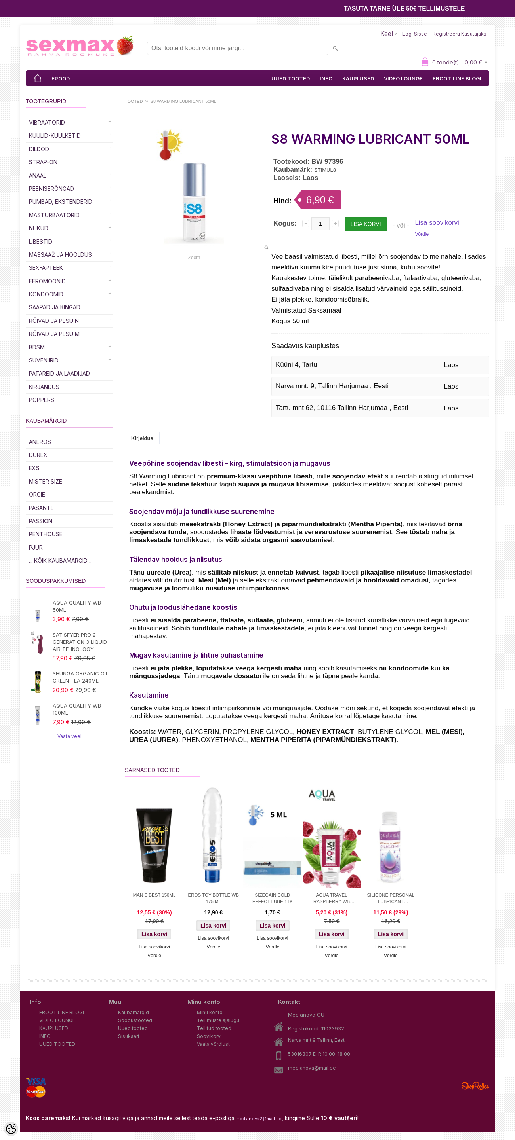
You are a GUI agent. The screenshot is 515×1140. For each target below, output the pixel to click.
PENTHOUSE (46, 534)
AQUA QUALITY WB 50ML (77, 606)
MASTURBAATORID (54, 215)
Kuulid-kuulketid (55, 135)
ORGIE (37, 494)
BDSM (37, 347)
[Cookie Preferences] (11, 1129)
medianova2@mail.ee (259, 1118)
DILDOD (39, 149)
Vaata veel (69, 736)
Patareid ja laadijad (59, 373)
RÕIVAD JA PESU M (54, 333)
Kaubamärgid (133, 1012)
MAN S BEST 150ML (154, 895)
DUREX (38, 454)
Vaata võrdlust (213, 1044)
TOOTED (134, 101)
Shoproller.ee (475, 1086)
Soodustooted (135, 1020)
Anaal (37, 175)
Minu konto (210, 1012)
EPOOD (61, 78)
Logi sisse (414, 34)
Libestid (40, 241)
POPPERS (41, 399)
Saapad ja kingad (54, 307)
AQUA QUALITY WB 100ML (77, 709)
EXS (34, 468)
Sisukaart (128, 1036)
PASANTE (41, 508)
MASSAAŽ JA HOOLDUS (60, 254)
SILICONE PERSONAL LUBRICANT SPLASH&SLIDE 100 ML (390, 899)
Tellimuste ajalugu (218, 1020)
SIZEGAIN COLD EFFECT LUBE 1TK (272, 898)
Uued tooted (133, 1028)
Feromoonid (47, 281)
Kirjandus (44, 386)
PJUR (36, 547)
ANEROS (40, 441)
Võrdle (422, 234)
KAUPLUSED (358, 78)
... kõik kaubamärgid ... (61, 560)
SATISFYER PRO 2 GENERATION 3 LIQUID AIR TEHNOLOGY (80, 642)
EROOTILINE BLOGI (457, 78)
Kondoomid (46, 294)
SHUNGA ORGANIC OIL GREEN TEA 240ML (81, 677)
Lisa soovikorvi (437, 222)
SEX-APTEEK (46, 267)
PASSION (40, 521)
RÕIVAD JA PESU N (54, 320)
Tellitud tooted (214, 1028)
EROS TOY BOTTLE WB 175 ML (213, 898)
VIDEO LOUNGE (403, 78)
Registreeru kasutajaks (459, 34)
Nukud (38, 228)
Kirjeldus (142, 438)
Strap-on (43, 162)
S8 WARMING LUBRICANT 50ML (183, 101)
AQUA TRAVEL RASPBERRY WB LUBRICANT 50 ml (332, 899)
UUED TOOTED (290, 78)
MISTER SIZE (45, 481)
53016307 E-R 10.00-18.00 (319, 1054)
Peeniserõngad (51, 188)
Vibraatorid (47, 122)
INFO (326, 78)
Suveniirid (44, 360)
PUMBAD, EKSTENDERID (60, 201)
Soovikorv (209, 1036)
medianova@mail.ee (312, 1068)
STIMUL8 (325, 170)
